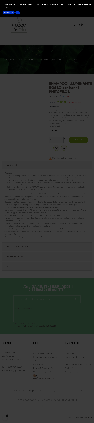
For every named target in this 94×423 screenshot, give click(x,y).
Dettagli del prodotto (17, 246)
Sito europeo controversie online (45, 359)
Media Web (89, 417)
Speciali (13, 391)
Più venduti (38, 391)
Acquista (77, 139)
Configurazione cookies (43, 378)
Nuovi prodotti (24, 391)
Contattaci (64, 391)
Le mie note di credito (74, 357)
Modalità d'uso (14, 256)
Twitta (64, 96)
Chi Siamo (38, 365)
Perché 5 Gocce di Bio (43, 368)
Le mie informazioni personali (78, 365)
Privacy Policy (71, 372)
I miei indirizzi (71, 361)
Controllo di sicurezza (24, 308)
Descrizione (13, 165)
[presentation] (31, 315)
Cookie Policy (71, 368)
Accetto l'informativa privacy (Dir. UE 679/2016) (37, 326)
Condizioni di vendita (43, 354)
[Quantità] (56, 140)
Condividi (60, 96)
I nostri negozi (51, 391)
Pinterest (68, 96)
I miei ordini (70, 354)
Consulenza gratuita (42, 372)
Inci (9, 266)
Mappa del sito (77, 391)
